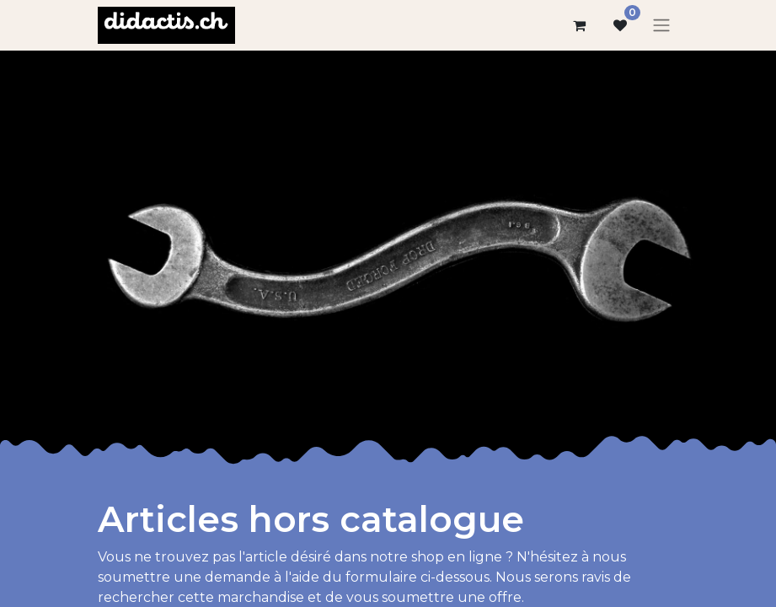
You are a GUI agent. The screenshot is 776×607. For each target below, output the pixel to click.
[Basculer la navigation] (661, 26)
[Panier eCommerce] (580, 25)
